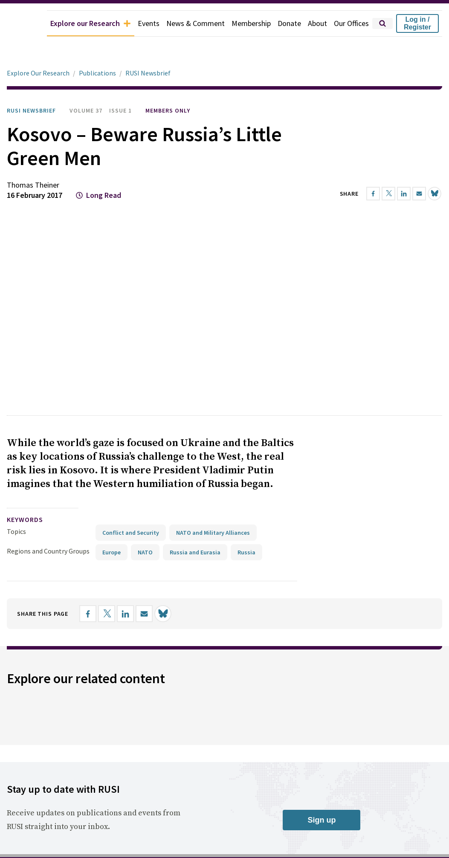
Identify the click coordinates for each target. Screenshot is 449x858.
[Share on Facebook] (373, 193)
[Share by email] (419, 193)
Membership (251, 23)
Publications (97, 73)
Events (148, 23)
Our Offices (351, 23)
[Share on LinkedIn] (404, 193)
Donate (289, 23)
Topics (16, 638)
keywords (25, 626)
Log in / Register (417, 23)
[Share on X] (388, 193)
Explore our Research (90, 23)
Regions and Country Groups (48, 657)
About (317, 23)
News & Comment (195, 23)
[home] (23, 23)
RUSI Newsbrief (148, 73)
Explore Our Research (38, 73)
